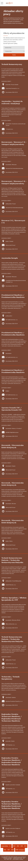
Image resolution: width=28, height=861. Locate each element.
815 (25, 846)
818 (12, 849)
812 (14, 846)
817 (9, 849)
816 (5, 849)
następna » (22, 849)
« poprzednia (4, 846)
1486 (16, 849)
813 (18, 846)
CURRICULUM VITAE (17, 858)
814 (22, 846)
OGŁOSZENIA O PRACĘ (18, 859)
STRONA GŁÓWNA (7, 858)
